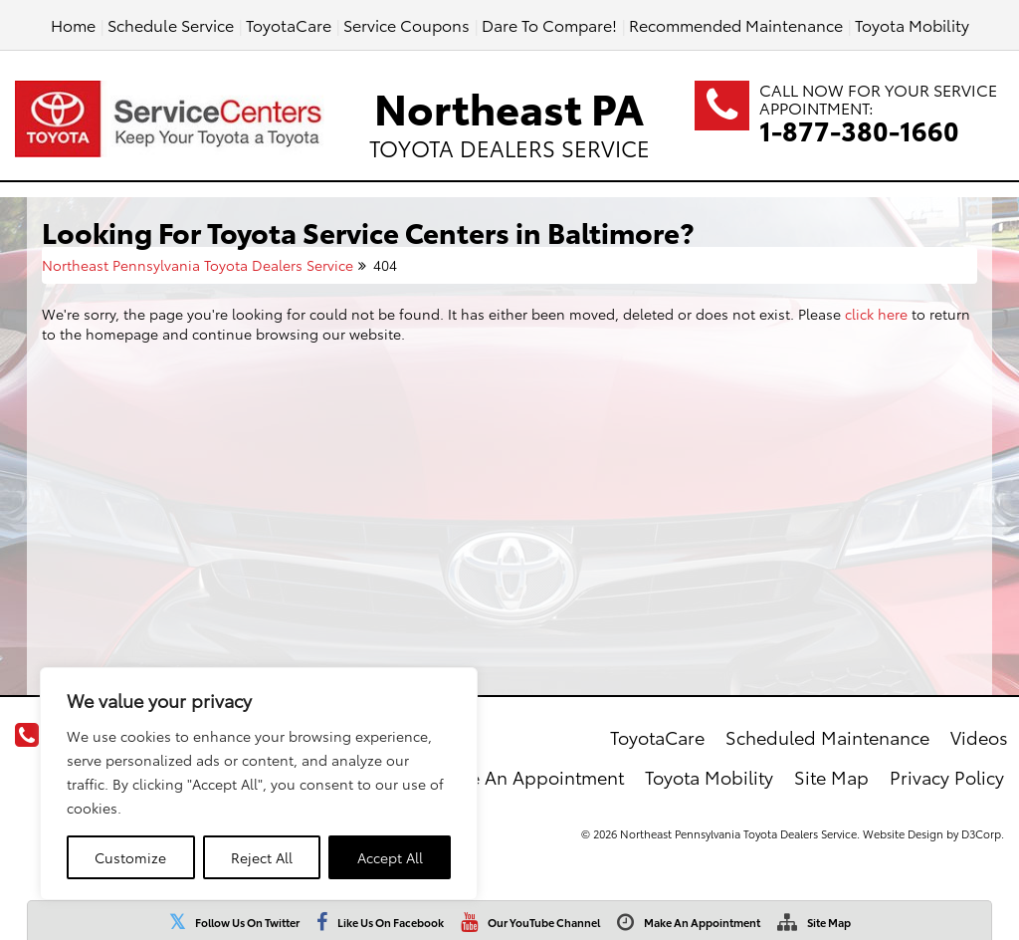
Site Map (829, 922)
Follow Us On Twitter (247, 922)
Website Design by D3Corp (932, 833)
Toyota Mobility (912, 24)
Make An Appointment (702, 922)
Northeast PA (509, 119)
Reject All (262, 857)
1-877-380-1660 (859, 130)
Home (73, 24)
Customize (130, 857)
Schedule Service (170, 24)
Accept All (390, 857)
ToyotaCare (288, 24)
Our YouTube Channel (544, 922)
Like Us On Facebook (390, 922)
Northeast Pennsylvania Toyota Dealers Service (197, 265)
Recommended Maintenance (736, 24)
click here (876, 314)
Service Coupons (406, 24)
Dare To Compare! (549, 24)
